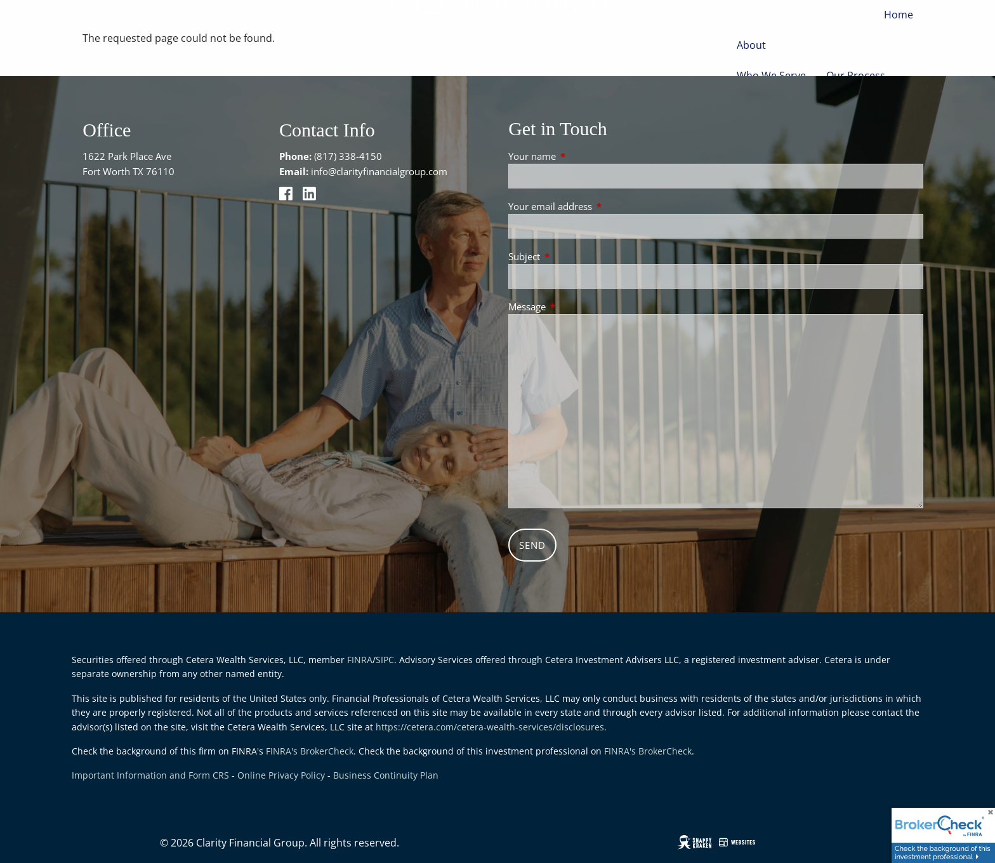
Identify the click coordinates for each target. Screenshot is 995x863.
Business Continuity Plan (385, 775)
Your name (579, 156)
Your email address (597, 206)
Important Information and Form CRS (150, 775)
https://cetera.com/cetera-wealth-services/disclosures (490, 727)
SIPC (385, 660)
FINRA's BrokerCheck (309, 751)
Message (574, 306)
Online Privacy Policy (281, 775)
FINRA (359, 660)
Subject (571, 256)
